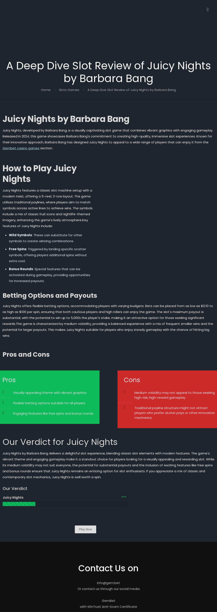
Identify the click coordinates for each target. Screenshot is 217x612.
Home (46, 90)
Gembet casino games (21, 148)
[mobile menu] (207, 9)
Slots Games (69, 90)
